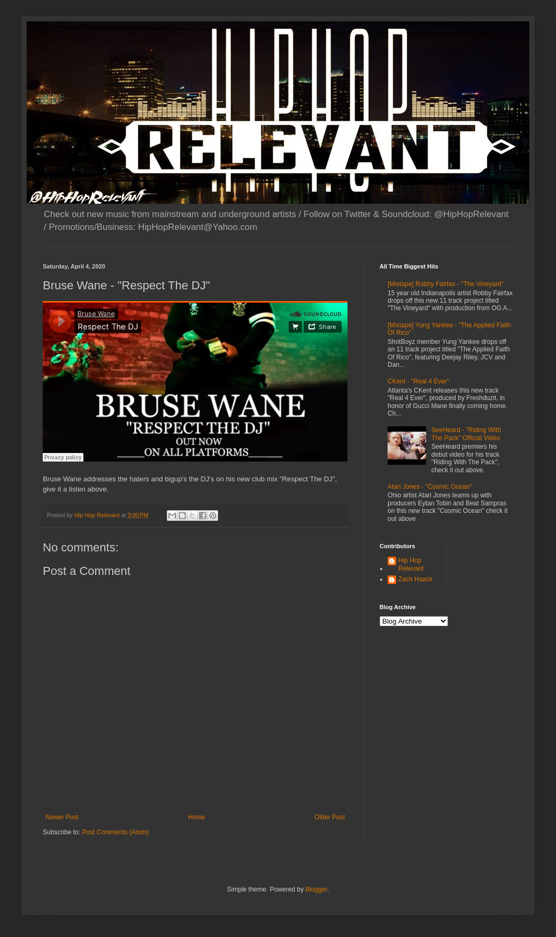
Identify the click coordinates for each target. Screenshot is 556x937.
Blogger (316, 889)
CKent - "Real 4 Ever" (418, 381)
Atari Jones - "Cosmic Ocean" (430, 486)
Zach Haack (415, 579)
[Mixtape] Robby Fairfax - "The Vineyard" (446, 284)
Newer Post (62, 817)
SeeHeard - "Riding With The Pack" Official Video (466, 433)
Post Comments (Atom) (115, 832)
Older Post (329, 817)
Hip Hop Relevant (410, 564)
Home (196, 817)
